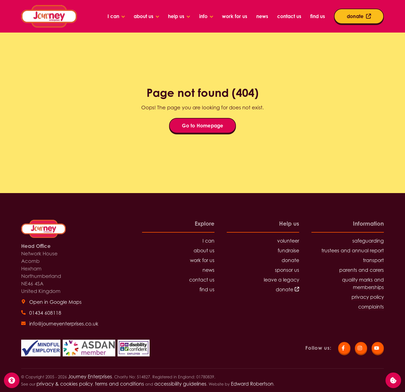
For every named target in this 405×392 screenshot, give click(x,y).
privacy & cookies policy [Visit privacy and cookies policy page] (64, 384)
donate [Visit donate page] (290, 260)
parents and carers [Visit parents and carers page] (361, 270)
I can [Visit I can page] (208, 241)
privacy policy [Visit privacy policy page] (368, 297)
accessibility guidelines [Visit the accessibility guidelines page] (180, 384)
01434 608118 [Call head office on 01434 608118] (45, 313)
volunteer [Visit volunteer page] (288, 241)
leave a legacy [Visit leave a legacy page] (281, 280)
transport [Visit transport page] (373, 260)
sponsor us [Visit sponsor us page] (287, 270)
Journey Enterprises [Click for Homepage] (90, 376)
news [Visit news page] (208, 270)
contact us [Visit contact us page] (201, 280)
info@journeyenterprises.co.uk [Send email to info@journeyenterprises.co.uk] (63, 324)
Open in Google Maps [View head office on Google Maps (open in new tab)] (55, 302)
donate (287, 289)
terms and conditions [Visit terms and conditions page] (119, 384)
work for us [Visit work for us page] (202, 260)
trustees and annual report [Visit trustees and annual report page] (352, 250)
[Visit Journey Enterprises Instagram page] (361, 348)
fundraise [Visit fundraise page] (288, 250)
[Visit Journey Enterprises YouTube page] (378, 348)
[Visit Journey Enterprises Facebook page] (344, 348)
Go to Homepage (202, 126)
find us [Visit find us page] (206, 289)
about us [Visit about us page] (204, 250)
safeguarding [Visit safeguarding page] (368, 241)
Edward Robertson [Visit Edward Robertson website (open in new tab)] (252, 384)
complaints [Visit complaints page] (371, 307)
